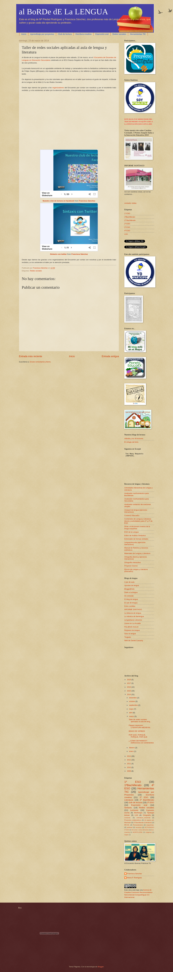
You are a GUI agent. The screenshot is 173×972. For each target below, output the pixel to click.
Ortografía (147, 815)
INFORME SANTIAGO (133, 609)
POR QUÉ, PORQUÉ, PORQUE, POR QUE (138, 736)
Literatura (128, 800)
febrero (132, 748)
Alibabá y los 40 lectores (133, 439)
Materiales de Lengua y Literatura (137, 553)
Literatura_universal (143, 817)
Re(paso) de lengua (132, 630)
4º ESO (127, 231)
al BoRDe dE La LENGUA (63, 11)
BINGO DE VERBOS (137, 731)
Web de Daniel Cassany (133, 640)
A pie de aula (129, 582)
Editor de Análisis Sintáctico (135, 535)
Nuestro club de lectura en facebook (58, 201)
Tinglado (127, 637)
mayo (131, 709)
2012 (129, 760)
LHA (126, 234)
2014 (129, 694)
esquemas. (150, 825)
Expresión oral (102, 34)
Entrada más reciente (30, 356)
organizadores (58, 88)
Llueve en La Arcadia (132, 623)
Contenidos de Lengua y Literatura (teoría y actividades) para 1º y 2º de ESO (138, 521)
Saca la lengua (130, 634)
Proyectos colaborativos (132, 820)
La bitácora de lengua (132, 613)
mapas (126, 835)
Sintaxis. (128, 807)
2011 (129, 764)
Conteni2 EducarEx (131, 515)
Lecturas (134, 810)
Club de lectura (65, 34)
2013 (129, 756)
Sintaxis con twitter (58, 254)
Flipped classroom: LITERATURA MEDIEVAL (139, 726)
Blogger (101, 967)
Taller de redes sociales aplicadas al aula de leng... (140, 720)
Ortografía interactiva (132, 562)
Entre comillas (129, 606)
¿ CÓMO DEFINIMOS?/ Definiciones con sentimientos (141, 742)
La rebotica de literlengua (134, 616)
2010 (129, 767)
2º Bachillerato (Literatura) (143, 822)
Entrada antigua (110, 356)
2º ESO (127, 224)
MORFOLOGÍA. (138, 832)
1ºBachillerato (129, 217)
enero (131, 751)
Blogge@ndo (129, 589)
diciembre (133, 698)
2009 (129, 771)
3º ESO (127, 227)
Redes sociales (119, 34)
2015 (129, 691)
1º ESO (127, 213)
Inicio (23, 34)
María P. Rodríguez (134, 878)
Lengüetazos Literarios (133, 620)
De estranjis (129, 596)
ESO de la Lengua (131, 532)
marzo (131, 716)
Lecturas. (127, 817)
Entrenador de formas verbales (136, 539)
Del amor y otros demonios (140, 830)
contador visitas (130, 203)
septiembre (133, 705)
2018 (129, 680)
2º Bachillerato (130, 220)
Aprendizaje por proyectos (42, 34)
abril (131, 713)
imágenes (149, 832)
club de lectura (135, 802)
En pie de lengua (130, 603)
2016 (129, 687)
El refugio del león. (131, 442)
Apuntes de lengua (131, 585)
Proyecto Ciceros (131, 566)
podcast (129, 827)
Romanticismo (138, 825)
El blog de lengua (131, 599)
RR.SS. (127, 825)
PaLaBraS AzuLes (131, 627)
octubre (132, 701)
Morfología (138, 813)
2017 (129, 683)
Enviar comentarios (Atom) (40, 362)
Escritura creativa (84, 34)
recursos (139, 827)
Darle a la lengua (130, 592)
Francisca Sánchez (87, 201)
